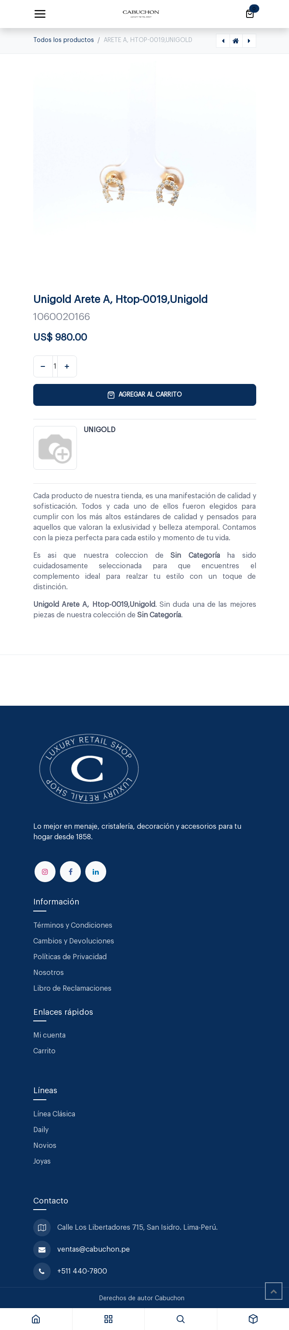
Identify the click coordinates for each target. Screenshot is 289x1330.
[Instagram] (45, 871)
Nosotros (48, 972)
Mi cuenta (49, 1035)
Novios (44, 1145)
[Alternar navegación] (39, 14)
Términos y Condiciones (73, 925)
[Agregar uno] (67, 366)
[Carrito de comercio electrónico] (249, 14)
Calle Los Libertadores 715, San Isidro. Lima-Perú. (138, 1227)
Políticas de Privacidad (70, 957)
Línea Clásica (54, 1114)
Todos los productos (63, 40)
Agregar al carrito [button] (144, 395)
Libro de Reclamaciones (72, 988)
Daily (41, 1129)
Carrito (44, 1051)
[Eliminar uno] (43, 366)
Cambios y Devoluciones (73, 941)
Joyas (42, 1161)
